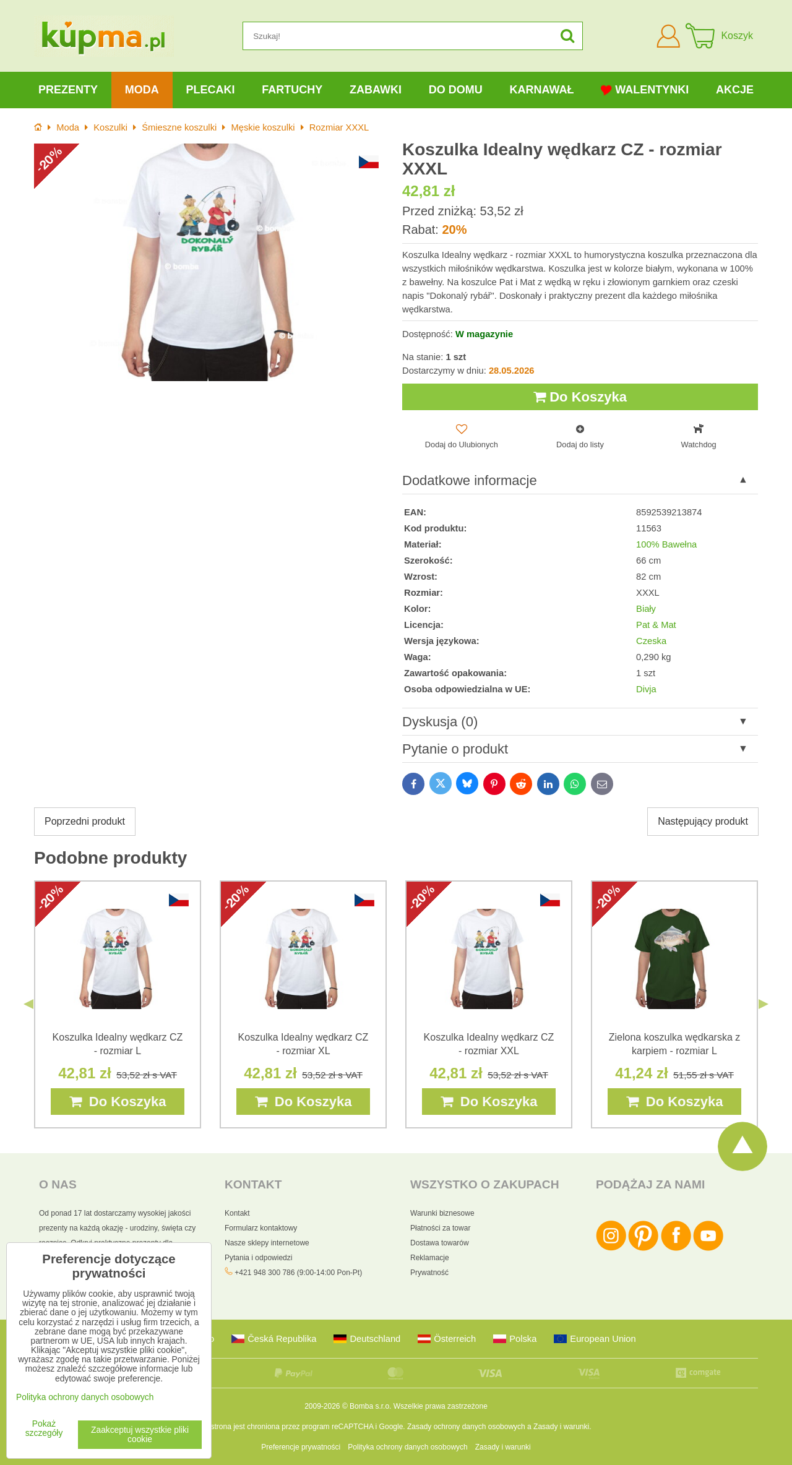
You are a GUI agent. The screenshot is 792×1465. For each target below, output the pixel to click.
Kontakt (237, 1213)
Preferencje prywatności (300, 1447)
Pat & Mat (656, 625)
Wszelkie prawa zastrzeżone (441, 1406)
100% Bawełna (666, 544)
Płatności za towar (440, 1228)
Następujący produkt (703, 821)
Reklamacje (429, 1257)
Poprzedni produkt (85, 821)
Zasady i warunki (561, 1426)
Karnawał (541, 90)
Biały (646, 609)
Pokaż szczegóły (44, 1428)
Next (763, 1004)
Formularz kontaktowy (261, 1228)
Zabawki (376, 90)
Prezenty (68, 90)
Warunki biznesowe (442, 1213)
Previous (28, 1004)
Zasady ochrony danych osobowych (466, 1426)
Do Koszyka (580, 397)
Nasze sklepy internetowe (267, 1243)
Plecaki (210, 90)
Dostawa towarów (439, 1243)
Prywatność (429, 1272)
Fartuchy (292, 90)
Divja (646, 689)
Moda (142, 90)
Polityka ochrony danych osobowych (407, 1447)
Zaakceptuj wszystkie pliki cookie (140, 1434)
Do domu (456, 90)
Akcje (735, 90)
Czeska (651, 641)
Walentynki (645, 90)
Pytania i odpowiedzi (258, 1257)
